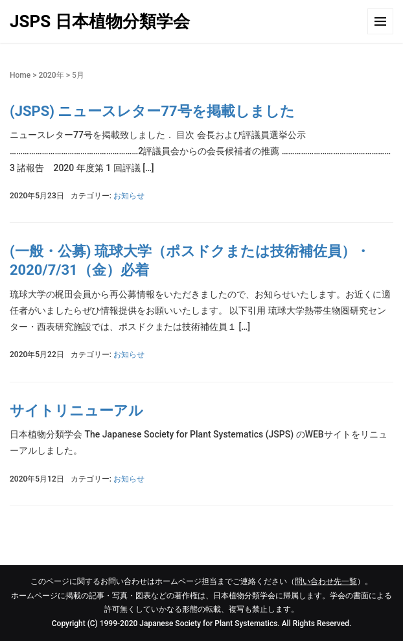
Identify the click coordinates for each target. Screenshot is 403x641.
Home (20, 75)
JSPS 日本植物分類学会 (100, 21)
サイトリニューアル (76, 410)
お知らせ (128, 195)
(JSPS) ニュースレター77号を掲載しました (152, 111)
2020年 (50, 75)
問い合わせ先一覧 (326, 581)
